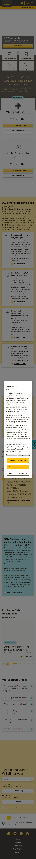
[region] (18, 429)
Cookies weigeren (18, 460)
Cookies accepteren (18, 467)
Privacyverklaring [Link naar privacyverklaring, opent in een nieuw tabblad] (24, 455)
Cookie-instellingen (18, 473)
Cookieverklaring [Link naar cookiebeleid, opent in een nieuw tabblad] (12, 455)
